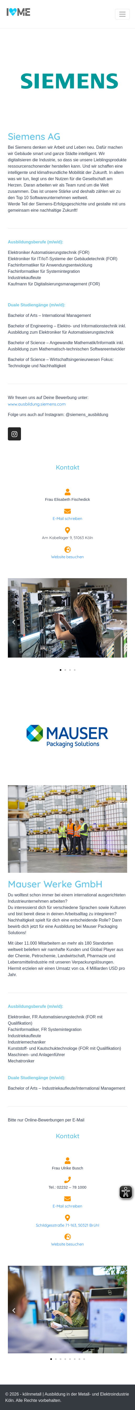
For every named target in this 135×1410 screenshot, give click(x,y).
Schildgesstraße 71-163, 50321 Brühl (67, 1225)
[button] (13, 622)
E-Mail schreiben (67, 518)
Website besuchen (67, 556)
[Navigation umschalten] (122, 14)
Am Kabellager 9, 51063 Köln (67, 537)
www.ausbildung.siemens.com (37, 404)
